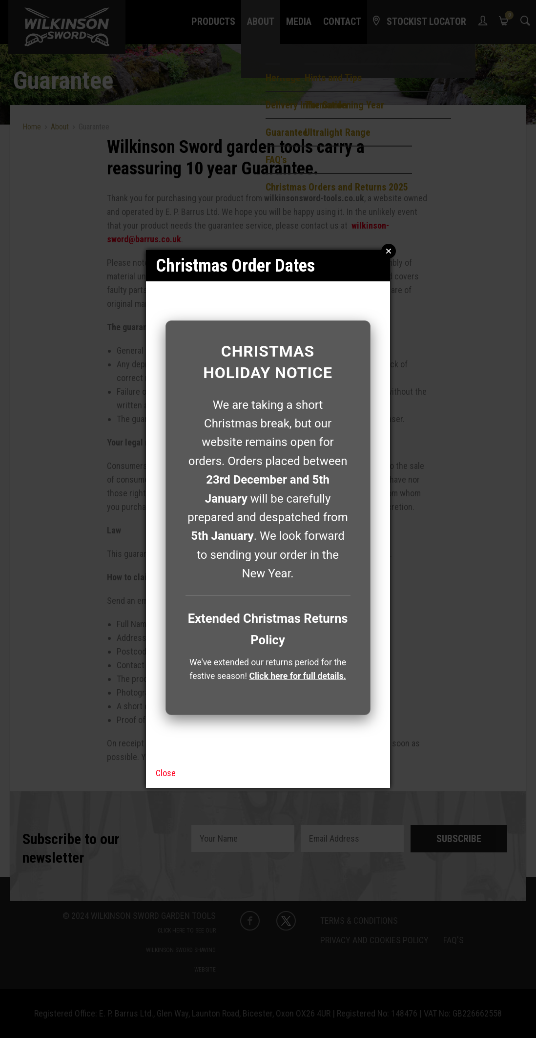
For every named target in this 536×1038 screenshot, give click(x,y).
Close (166, 773)
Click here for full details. (297, 676)
